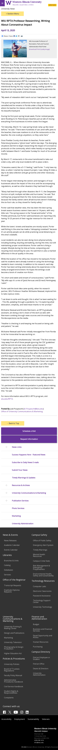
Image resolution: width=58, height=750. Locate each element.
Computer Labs (39, 586)
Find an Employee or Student (41, 658)
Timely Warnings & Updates (23, 478)
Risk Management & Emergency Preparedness (41, 567)
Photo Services (18, 508)
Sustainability (33, 719)
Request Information (29, 439)
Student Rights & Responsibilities (11, 692)
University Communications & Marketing (29, 493)
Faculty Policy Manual (13, 675)
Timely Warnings (40, 550)
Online (31, 5)
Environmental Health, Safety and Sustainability (43, 575)
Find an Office (38, 664)
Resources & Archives (21, 485)
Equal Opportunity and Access (42, 636)
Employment (19, 719)
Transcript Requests (12, 585)
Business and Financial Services (42, 630)
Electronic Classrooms (42, 591)
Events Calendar (11, 550)
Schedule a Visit (29, 431)
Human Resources (40, 642)
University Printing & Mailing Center (13, 627)
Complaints (9, 697)
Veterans (46, 719)
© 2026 (24, 747)
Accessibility (6, 719)
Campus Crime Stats (41, 561)
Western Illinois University (27, 1)
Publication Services (20, 501)
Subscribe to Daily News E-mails (25, 462)
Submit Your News (19, 470)
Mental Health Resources (39, 555)
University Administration (22, 524)
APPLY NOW (52, 5)
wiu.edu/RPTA (7, 399)
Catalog (7, 565)
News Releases (10, 540)
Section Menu (12, 14)
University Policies (11, 664)
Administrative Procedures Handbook (13, 681)
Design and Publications (14, 633)
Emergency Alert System (43, 545)
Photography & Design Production (13, 648)
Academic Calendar (12, 545)
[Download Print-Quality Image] (39, 49)
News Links (17, 447)
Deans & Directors (40, 668)
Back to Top (13, 423)
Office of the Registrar (14, 579)
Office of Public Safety (42, 540)
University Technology (42, 607)
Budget (36, 624)
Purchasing (38, 646)
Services (7, 574)
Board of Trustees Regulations (12, 670)
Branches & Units (11, 560)
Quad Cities (24, 5)
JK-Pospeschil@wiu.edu (33, 409)
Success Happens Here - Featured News (28, 455)
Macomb (15, 5)
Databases (8, 570)
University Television (13, 642)
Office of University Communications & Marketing (22, 411)
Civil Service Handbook (13, 686)
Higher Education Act (13, 653)
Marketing (16, 516)
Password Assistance (41, 595)
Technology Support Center (41, 601)
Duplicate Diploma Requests (12, 591)
